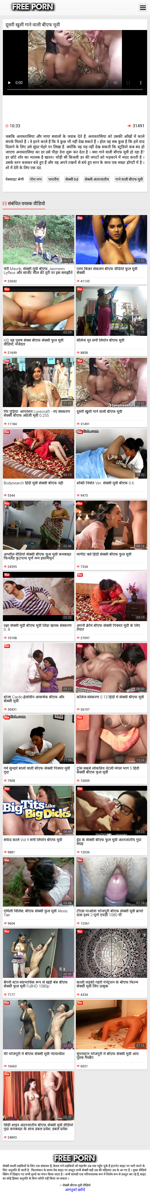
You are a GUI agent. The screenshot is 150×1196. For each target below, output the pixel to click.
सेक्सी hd (71, 179)
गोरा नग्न (36, 179)
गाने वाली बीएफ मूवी (129, 179)
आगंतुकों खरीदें (75, 1190)
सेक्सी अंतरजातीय (97, 179)
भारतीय (53, 179)
